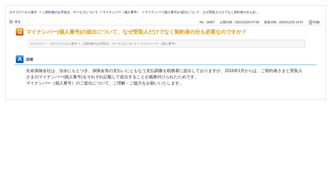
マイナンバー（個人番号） (121, 12)
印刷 (316, 22)
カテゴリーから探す (23, 12)
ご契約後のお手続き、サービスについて (70, 12)
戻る (17, 22)
